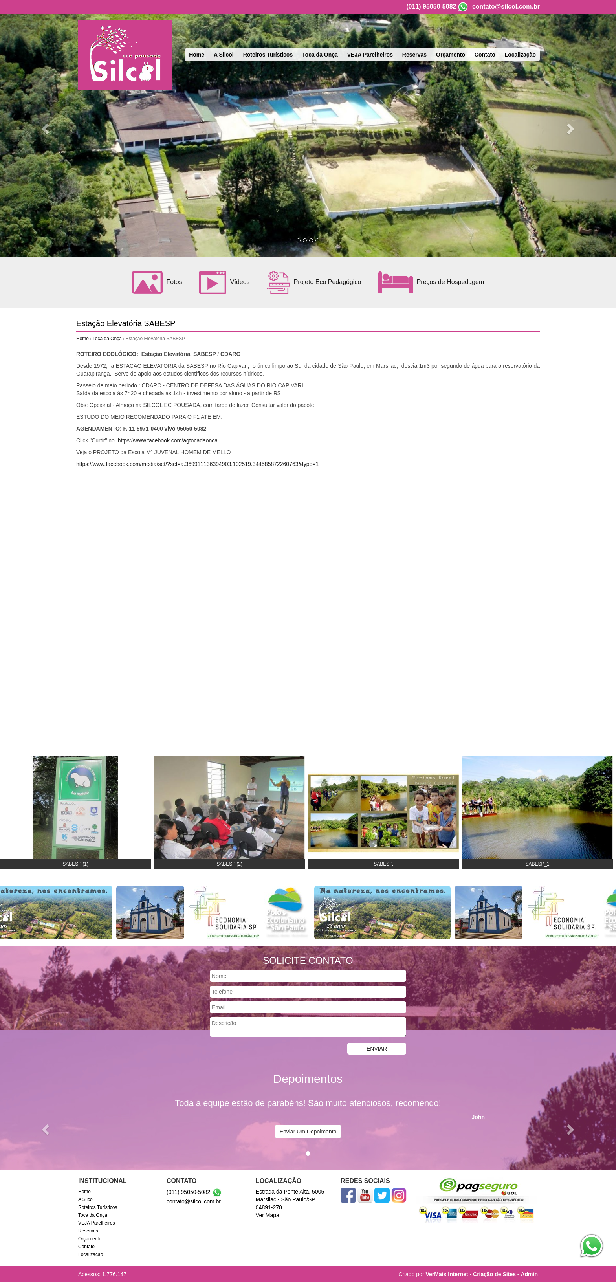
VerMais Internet (446, 1274)
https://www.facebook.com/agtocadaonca (168, 440)
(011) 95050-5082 (431, 6)
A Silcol (224, 54)
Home (196, 54)
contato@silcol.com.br (506, 6)
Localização (520, 54)
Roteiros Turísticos (268, 54)
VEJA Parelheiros (370, 54)
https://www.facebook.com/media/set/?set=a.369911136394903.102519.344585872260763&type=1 (197, 464)
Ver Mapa (267, 1215)
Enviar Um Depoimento (308, 1131)
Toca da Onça (320, 54)
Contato (485, 54)
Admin (529, 1274)
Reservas (414, 54)
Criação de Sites (494, 1274)
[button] (46, 128)
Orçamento (450, 54)
